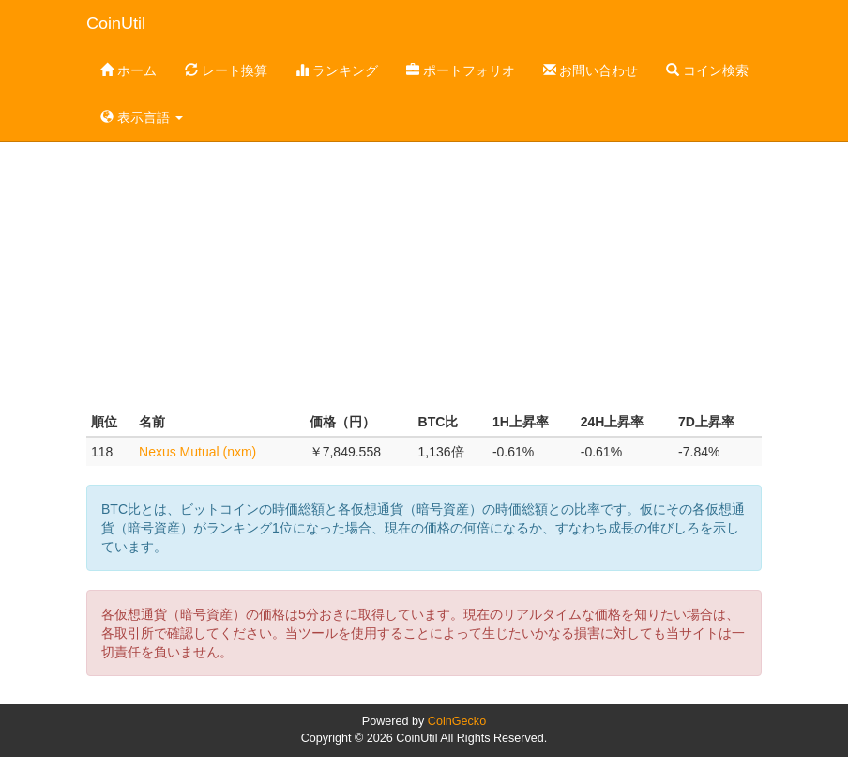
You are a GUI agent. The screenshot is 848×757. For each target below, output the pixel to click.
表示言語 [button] (141, 117)
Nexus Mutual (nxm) (197, 451)
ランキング (336, 70)
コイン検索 (707, 70)
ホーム (128, 70)
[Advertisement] (424, 257)
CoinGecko (457, 721)
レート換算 (226, 70)
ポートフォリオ (460, 70)
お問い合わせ (591, 70)
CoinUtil (115, 23)
